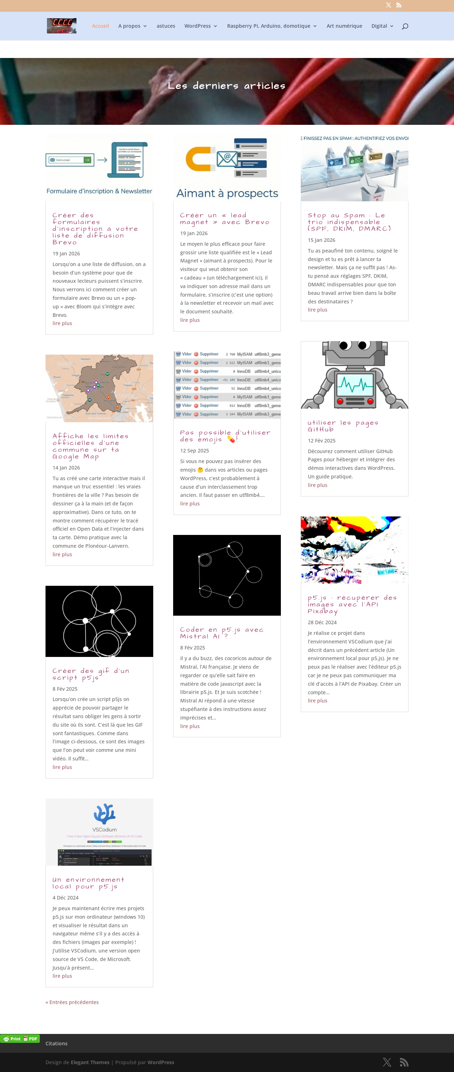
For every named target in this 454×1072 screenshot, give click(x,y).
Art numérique (344, 26)
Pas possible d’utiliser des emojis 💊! (225, 436)
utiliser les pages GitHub (343, 426)
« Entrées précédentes (72, 1002)
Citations (57, 1043)
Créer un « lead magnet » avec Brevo (225, 219)
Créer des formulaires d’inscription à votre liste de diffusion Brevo (96, 229)
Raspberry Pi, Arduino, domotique (268, 26)
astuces (166, 26)
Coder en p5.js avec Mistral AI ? (222, 633)
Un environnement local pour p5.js (89, 883)
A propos (129, 26)
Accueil (100, 26)
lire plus (62, 323)
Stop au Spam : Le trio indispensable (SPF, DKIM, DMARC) (350, 222)
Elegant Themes (90, 1062)
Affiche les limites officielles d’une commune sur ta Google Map (91, 446)
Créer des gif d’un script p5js (91, 674)
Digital (379, 26)
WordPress (198, 26)
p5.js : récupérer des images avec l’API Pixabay (353, 604)
